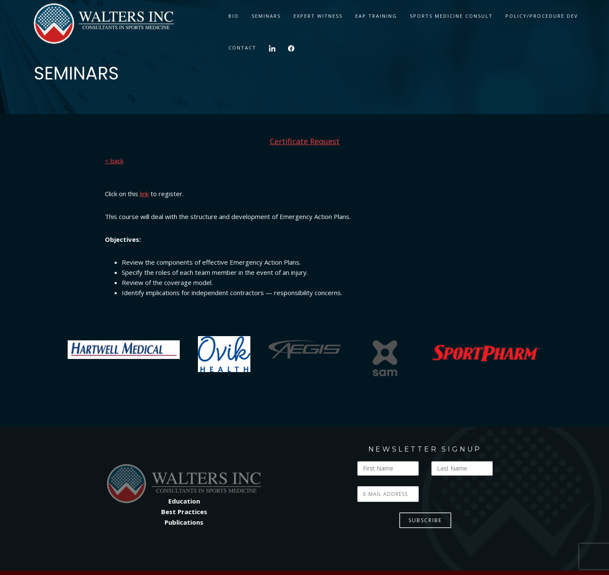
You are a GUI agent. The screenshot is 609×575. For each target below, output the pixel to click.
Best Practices (184, 511)
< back (114, 160)
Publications (184, 522)
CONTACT (242, 47)
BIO (233, 16)
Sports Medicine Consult (451, 16)
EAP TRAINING (376, 16)
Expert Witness (318, 16)
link (144, 193)
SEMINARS (266, 16)
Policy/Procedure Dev (541, 16)
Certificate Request (305, 141)
